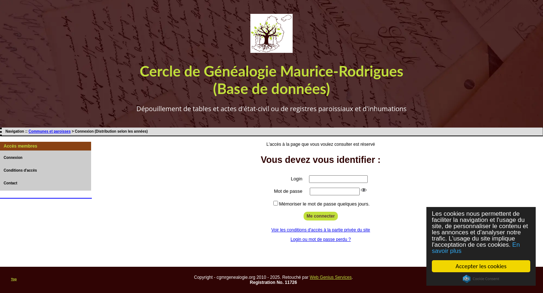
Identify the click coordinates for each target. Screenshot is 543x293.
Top (14, 279)
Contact (10, 183)
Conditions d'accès (20, 170)
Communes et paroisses (49, 131)
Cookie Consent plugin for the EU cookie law (481, 279)
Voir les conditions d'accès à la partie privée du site (320, 230)
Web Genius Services (331, 277)
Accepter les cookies (481, 266)
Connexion (13, 158)
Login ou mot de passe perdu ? (320, 239)
